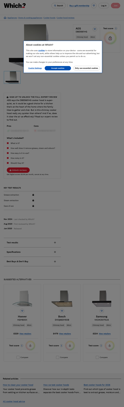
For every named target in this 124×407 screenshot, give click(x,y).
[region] (62, 57)
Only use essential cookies (86, 68)
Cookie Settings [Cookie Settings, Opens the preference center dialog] (35, 68)
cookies (41, 50)
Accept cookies (57, 68)
